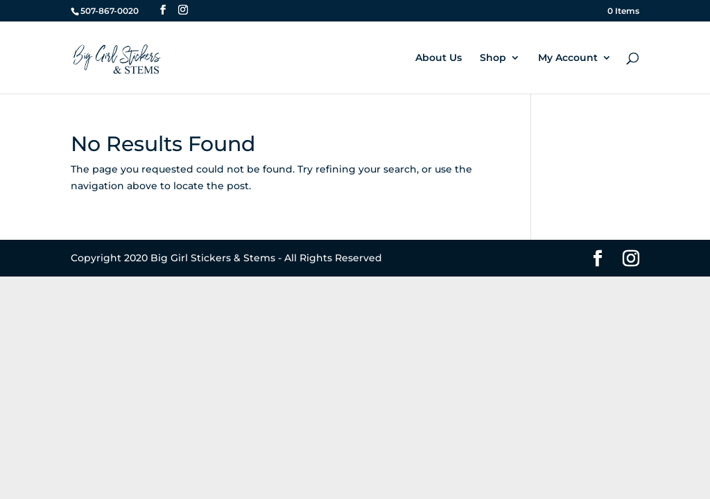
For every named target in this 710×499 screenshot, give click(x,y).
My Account (568, 58)
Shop (493, 58)
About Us (438, 58)
